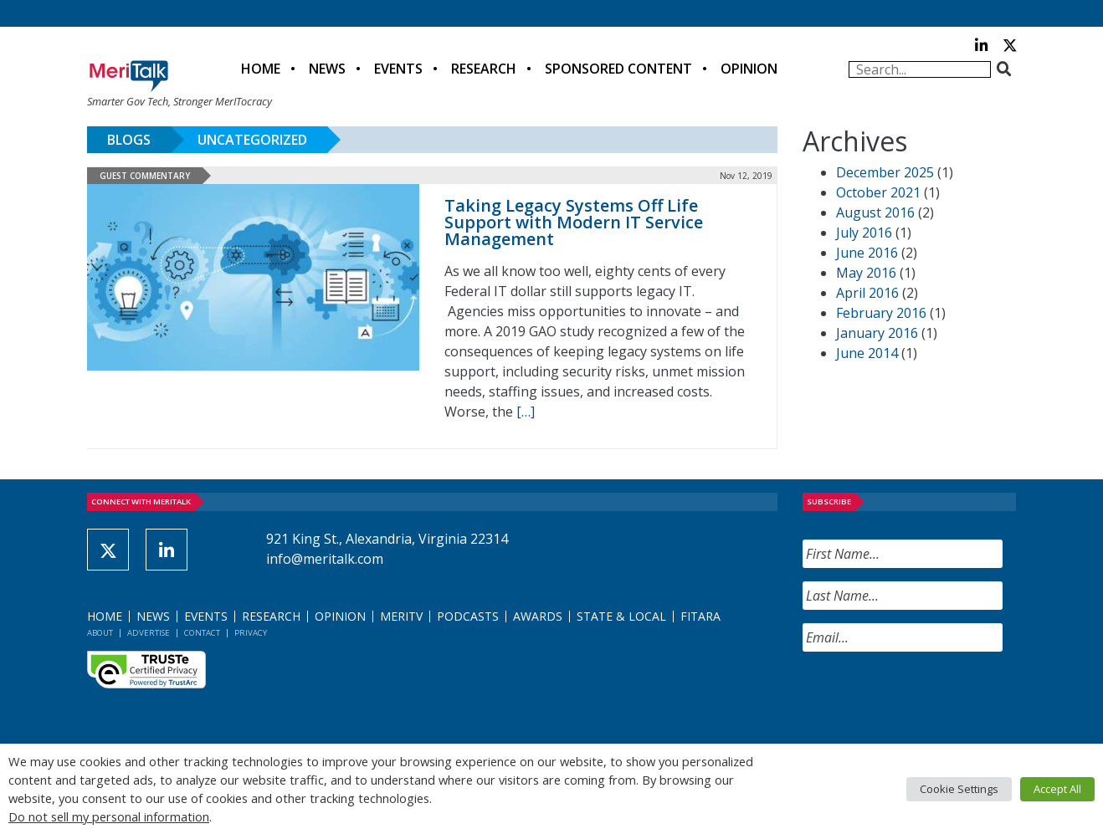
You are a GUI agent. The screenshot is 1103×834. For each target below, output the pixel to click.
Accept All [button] (1057, 788)
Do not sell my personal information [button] (108, 816)
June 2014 (867, 353)
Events (398, 68)
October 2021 (878, 192)
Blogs (129, 139)
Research (483, 68)
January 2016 (877, 333)
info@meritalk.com (324, 559)
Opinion (749, 68)
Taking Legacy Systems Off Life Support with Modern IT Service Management (573, 222)
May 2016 (866, 273)
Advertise (148, 632)
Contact (202, 632)
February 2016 (881, 313)
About (100, 632)
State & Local (621, 616)
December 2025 (885, 172)
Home (260, 68)
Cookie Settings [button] (959, 788)
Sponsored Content (618, 68)
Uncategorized (252, 139)
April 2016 (867, 293)
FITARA (700, 616)
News (327, 68)
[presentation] (930, 697)
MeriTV (401, 616)
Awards (537, 616)
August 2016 (875, 212)
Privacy (250, 632)
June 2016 (867, 252)
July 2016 (864, 232)
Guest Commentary (145, 176)
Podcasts (468, 616)
